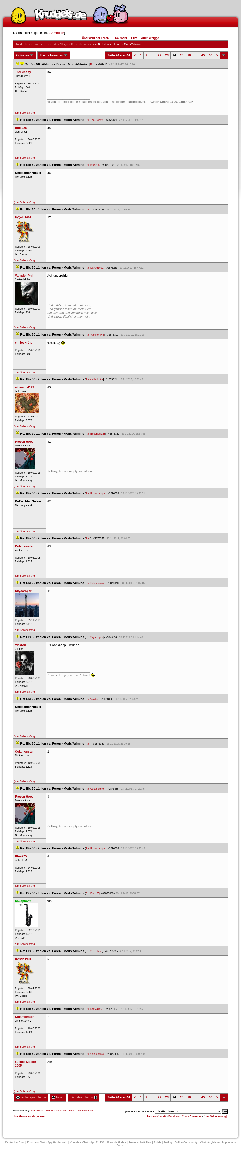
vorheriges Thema (31, 1097)
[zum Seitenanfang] (25, 112)
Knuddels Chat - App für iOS (87, 1142)
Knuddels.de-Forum (27, 44)
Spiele (157, 1142)
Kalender (121, 38)
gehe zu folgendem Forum (139, 1111)
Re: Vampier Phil (95, 334)
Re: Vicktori (92, 699)
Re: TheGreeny (94, 120)
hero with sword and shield (59, 1110)
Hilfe (134, 38)
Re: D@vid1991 (94, 267)
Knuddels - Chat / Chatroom (184, 1116)
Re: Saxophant (94, 951)
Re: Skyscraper (94, 637)
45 (203, 55)
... (152, 55)
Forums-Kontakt (156, 1116)
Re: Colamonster (95, 583)
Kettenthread (80, 44)
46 (210, 55)
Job (120, 1145)
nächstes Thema (83, 1097)
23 (167, 55)
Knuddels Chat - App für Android (47, 1142)
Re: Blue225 (93, 164)
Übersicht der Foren (95, 38)
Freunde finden (116, 1142)
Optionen (25, 55)
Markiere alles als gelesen (29, 1116)
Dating (168, 1142)
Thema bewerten (54, 55)
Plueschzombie (84, 1110)
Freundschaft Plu (140, 1142)
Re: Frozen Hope (95, 493)
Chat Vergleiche (210, 1142)
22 (159, 55)
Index (58, 1097)
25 (181, 55)
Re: (92, 64)
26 (189, 55)
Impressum (229, 1142)
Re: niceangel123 (95, 433)
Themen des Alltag (55, 44)
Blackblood (37, 1110)
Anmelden (56, 33)
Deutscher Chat (14, 1142)
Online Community (186, 1142)
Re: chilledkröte (94, 379)
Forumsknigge (149, 38)
